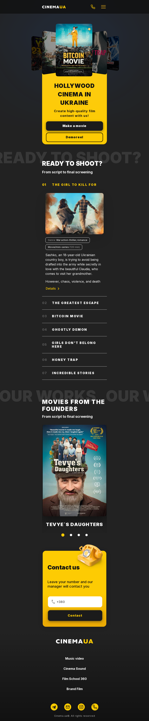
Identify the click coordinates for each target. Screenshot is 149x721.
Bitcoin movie (62, 316)
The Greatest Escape (70, 303)
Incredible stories (68, 373)
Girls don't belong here (69, 344)
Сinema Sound (74, 669)
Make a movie (74, 126)
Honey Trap (60, 360)
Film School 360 (74, 679)
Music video (74, 658)
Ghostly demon (64, 329)
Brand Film (75, 689)
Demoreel (74, 137)
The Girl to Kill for (69, 185)
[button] (63, 535)
